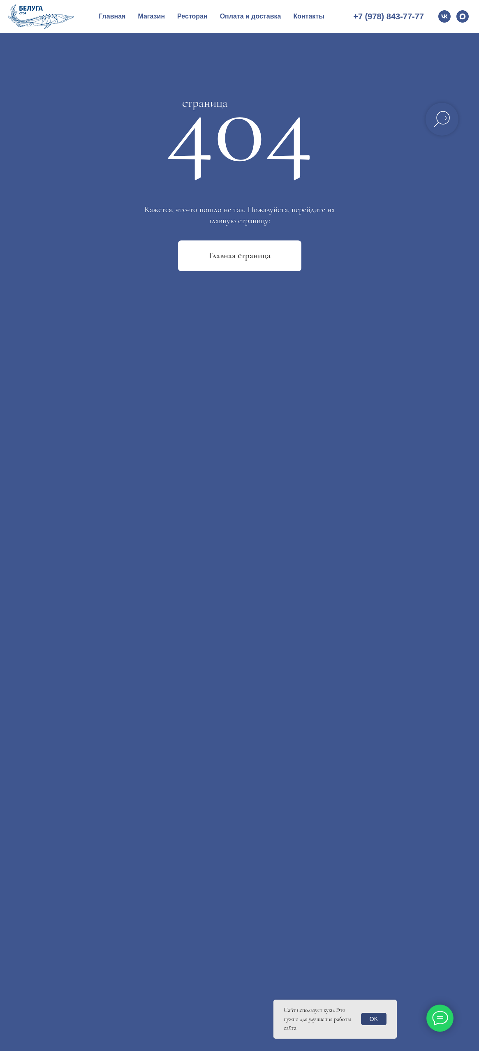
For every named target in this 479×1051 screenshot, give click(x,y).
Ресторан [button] (192, 16)
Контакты (308, 16)
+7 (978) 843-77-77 (388, 16)
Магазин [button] (151, 16)
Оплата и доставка (250, 16)
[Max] (462, 16)
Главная (112, 16)
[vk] (444, 16)
